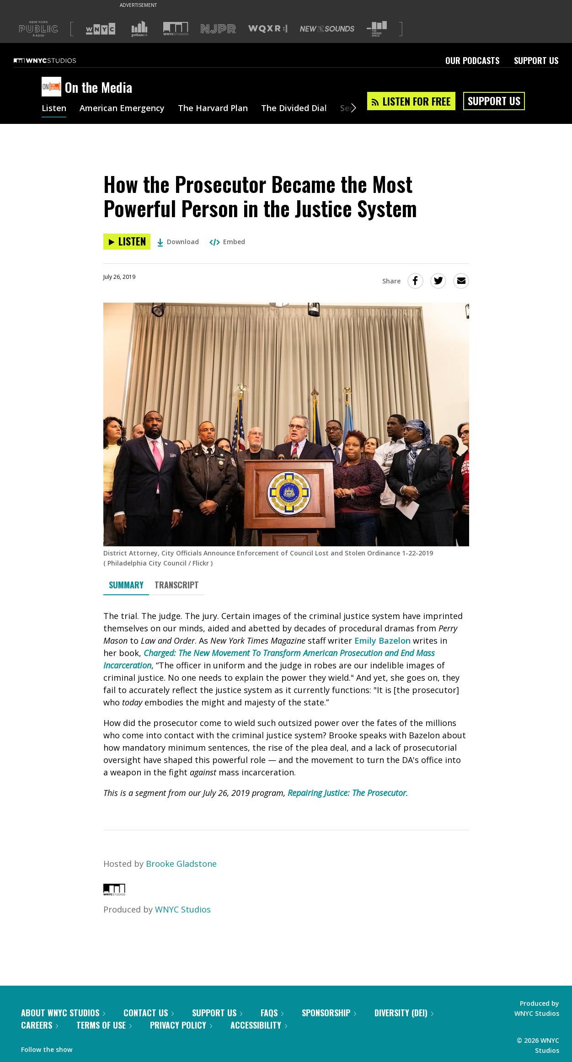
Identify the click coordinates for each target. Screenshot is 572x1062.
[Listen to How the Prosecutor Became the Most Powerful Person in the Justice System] (126, 242)
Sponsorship (329, 1013)
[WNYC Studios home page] (56, 60)
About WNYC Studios (63, 1013)
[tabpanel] (286, 704)
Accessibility (258, 1025)
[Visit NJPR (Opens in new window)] (218, 29)
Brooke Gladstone (181, 863)
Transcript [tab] (177, 585)
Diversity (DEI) (403, 1013)
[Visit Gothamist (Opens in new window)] (139, 29)
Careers (39, 1025)
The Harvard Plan (213, 109)
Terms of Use (104, 1025)
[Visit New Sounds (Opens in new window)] (327, 29)
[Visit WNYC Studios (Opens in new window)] (175, 28)
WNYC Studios (183, 909)
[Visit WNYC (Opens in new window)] (100, 29)
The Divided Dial (294, 109)
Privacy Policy (181, 1025)
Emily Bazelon (382, 640)
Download (178, 241)
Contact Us (148, 1013)
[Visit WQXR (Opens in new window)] (267, 29)
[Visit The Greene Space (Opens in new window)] (377, 29)
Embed (227, 241)
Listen (54, 109)
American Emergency (122, 109)
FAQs (272, 1013)
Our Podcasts (472, 60)
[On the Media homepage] (53, 87)
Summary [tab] (126, 585)
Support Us (536, 60)
